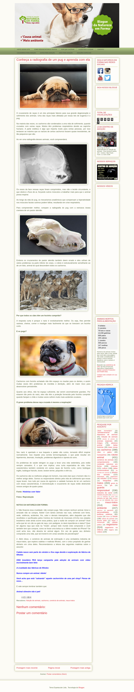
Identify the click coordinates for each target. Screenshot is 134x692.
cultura (104, 468)
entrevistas (100, 476)
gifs (111, 485)
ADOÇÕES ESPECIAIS (84, 53)
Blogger (81, 687)
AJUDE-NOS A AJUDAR (86, 49)
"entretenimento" (103, 433)
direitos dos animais (107, 473)
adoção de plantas (108, 439)
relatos (108, 516)
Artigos (99, 443)
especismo (114, 476)
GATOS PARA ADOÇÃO (47, 53)
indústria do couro (108, 496)
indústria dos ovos (111, 500)
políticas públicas (104, 514)
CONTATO (100, 49)
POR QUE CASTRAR (67, 49)
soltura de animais (108, 518)
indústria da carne (104, 493)
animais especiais (104, 441)
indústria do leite (102, 498)
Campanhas (102, 455)
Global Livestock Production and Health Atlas (106, 370)
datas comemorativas (107, 469)
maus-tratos (70, 600)
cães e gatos (104, 452)
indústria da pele (102, 495)
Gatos (100, 483)
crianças (114, 466)
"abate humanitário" (104, 431)
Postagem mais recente (27, 668)
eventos (115, 478)
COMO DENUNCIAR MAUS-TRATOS (45, 49)
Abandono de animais (107, 435)
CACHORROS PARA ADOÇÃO (26, 53)
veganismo (112, 524)
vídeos (99, 532)
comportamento (103, 462)
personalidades (103, 512)
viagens (111, 530)
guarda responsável (103, 489)
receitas (99, 516)
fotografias (107, 481)
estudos (103, 478)
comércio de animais (57, 600)
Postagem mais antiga (80, 668)
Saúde (115, 516)
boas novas (113, 447)
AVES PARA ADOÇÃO (66, 53)
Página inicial (54, 668)
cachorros (45, 600)
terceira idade (102, 520)
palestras (99, 510)
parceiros (110, 510)
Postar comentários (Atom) (57, 674)
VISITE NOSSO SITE (23, 49)
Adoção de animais (33, 600)
